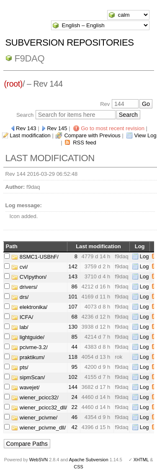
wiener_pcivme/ (34, 417)
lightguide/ (27, 337)
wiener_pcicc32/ (35, 397)
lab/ (19, 327)
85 (74, 337)
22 (74, 407)
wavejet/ (25, 387)
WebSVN (38, 459)
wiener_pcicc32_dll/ (39, 407)
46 (74, 417)
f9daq (30, 58)
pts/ (19, 367)
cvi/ (19, 267)
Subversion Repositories (69, 42)
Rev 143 (26, 128)
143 (72, 276)
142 (72, 266)
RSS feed (84, 142)
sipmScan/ (28, 377)
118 (72, 357)
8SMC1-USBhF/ (35, 257)
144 (72, 387)
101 (72, 296)
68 (74, 317)
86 (74, 286)
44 (74, 347)
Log (144, 256)
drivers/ (24, 287)
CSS (78, 466)
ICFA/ (22, 317)
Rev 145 (57, 128)
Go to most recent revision (112, 128)
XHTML (141, 459)
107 (72, 306)
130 (72, 327)
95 (74, 367)
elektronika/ (29, 307)
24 (74, 397)
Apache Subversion (88, 459)
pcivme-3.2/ (29, 347)
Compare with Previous (92, 135)
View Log (145, 135)
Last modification (30, 135)
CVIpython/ (28, 277)
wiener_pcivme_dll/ (38, 427)
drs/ (19, 297)
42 (74, 427)
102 (72, 377)
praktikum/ (28, 357)
